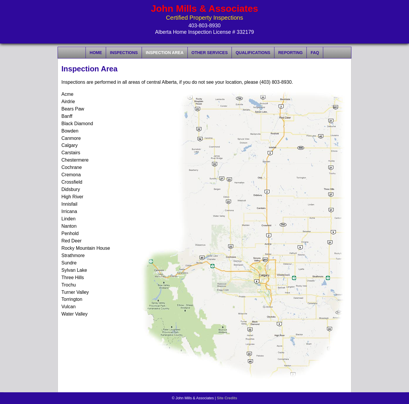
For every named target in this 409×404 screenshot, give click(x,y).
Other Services (210, 52)
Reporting (290, 52)
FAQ (315, 52)
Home (96, 52)
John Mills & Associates (204, 8)
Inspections (124, 52)
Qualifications (253, 52)
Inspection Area (165, 52)
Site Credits (227, 398)
